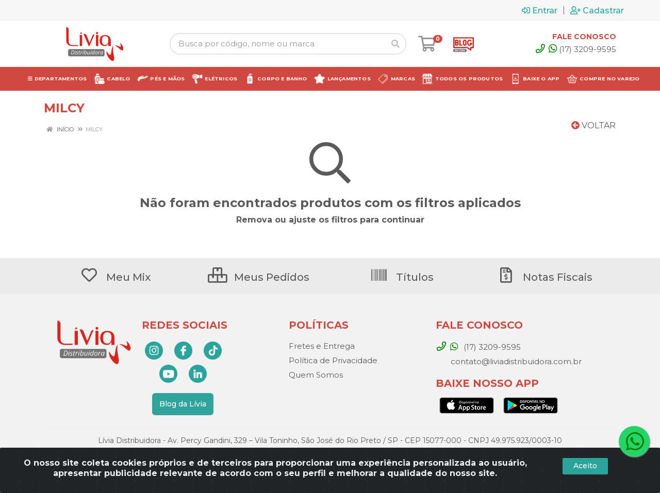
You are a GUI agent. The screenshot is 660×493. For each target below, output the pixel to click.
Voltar (593, 125)
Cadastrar (597, 10)
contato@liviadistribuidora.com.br (515, 361)
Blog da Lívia (182, 404)
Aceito (585, 465)
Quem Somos (316, 375)
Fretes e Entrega (322, 346)
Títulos (402, 277)
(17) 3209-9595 (582, 49)
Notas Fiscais (544, 277)
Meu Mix (115, 277)
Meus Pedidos (258, 277)
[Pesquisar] (395, 44)
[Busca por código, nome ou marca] (278, 44)
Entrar (539, 10)
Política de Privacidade (333, 360)
